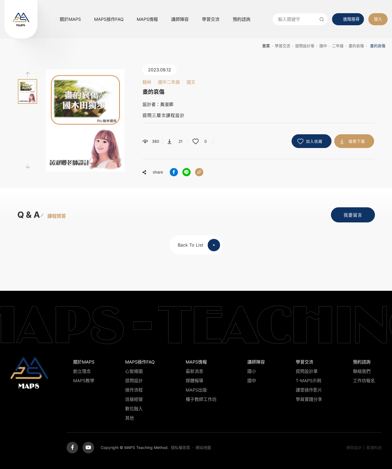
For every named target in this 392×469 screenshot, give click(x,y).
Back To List (199, 245)
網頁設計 (354, 447)
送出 (322, 19)
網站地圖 (203, 447)
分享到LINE (186, 172)
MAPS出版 (196, 390)
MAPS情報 (147, 19)
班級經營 (134, 399)
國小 (251, 371)
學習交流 (211, 19)
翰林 (146, 82)
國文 (191, 82)
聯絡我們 (362, 371)
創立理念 (82, 371)
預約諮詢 (241, 19)
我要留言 (353, 215)
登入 (378, 19)
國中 (323, 45)
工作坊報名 (364, 380)
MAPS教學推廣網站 (20, 19)
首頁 (266, 45)
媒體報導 (194, 380)
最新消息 (194, 371)
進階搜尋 (351, 19)
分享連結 (199, 172)
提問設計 (134, 380)
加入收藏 (314, 141)
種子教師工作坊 (201, 399)
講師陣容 (180, 19)
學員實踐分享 (309, 399)
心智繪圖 (134, 371)
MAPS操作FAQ (109, 19)
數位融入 (134, 408)
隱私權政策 (180, 447)
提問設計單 (304, 45)
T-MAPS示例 (308, 380)
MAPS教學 (83, 380)
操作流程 (134, 390)
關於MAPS (70, 19)
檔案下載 (357, 141)
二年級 (338, 45)
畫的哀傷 (356, 45)
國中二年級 (169, 82)
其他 (129, 418)
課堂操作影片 (309, 390)
